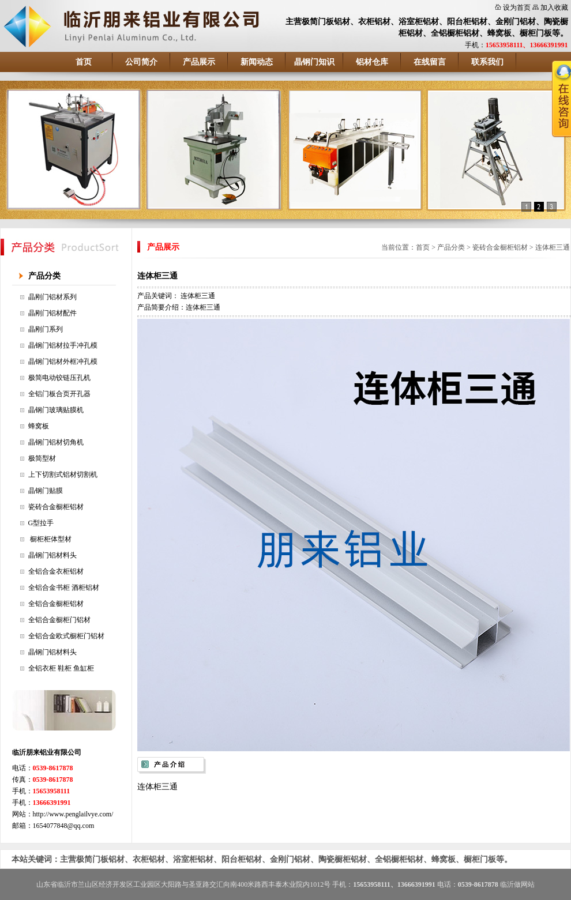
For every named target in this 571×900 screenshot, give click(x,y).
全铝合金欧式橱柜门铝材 (66, 636)
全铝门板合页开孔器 (59, 394)
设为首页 (517, 7)
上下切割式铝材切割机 (62, 474)
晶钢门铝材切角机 (56, 442)
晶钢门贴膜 (45, 491)
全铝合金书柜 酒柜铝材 (63, 587)
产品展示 (199, 62)
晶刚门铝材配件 (52, 313)
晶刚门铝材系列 (52, 297)
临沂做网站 (517, 884)
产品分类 (44, 276)
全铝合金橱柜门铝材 (59, 620)
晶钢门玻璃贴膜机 (56, 410)
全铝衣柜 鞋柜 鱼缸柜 (61, 668)
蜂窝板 (38, 426)
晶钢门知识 (314, 62)
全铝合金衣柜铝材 (56, 571)
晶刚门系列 (45, 329)
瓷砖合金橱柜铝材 (56, 507)
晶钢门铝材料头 (52, 555)
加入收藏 (554, 7)
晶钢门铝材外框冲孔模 (62, 361)
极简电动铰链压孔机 (59, 378)
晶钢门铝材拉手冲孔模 (62, 345)
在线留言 (430, 62)
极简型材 (42, 458)
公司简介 (141, 62)
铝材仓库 (372, 62)
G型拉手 (41, 523)
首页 (84, 62)
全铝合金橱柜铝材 (56, 604)
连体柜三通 (552, 247)
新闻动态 (257, 62)
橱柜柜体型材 (50, 539)
